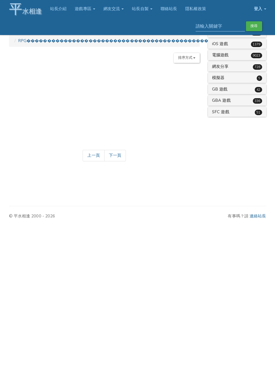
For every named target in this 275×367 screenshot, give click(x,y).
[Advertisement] (107, 105)
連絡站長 (258, 216)
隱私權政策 (195, 8)
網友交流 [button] (113, 8)
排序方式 (187, 57)
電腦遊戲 (220, 55)
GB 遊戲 (220, 89)
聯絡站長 (169, 8)
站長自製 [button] (142, 8)
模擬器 (218, 77)
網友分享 (220, 66)
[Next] (115, 155)
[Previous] (93, 155)
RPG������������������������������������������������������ (134, 40)
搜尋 (253, 26)
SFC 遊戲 (220, 112)
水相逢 (25, 9)
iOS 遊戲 (220, 43)
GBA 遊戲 (221, 100)
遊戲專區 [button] (85, 8)
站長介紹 (58, 8)
